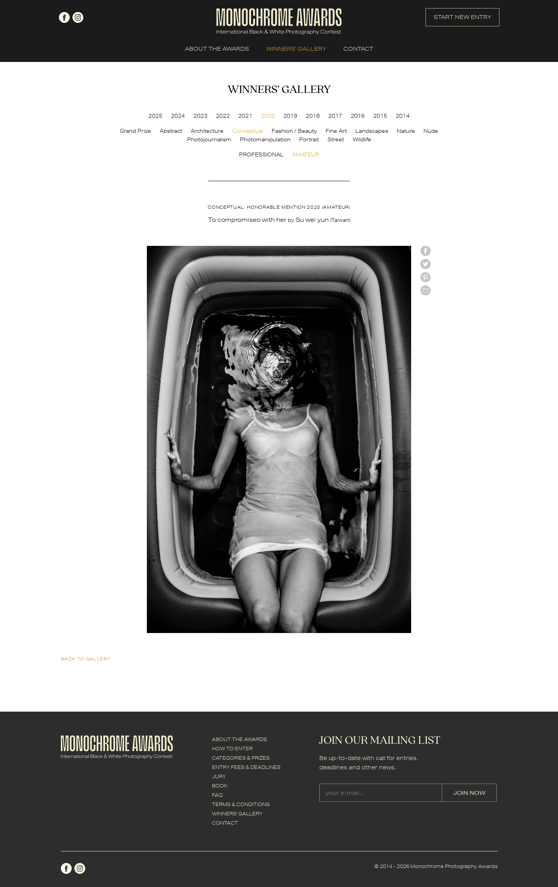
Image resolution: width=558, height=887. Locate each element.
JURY (219, 776)
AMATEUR (305, 154)
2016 (358, 115)
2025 (155, 115)
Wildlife (362, 139)
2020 (268, 115)
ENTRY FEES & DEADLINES (246, 767)
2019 (290, 115)
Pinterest (425, 277)
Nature (406, 130)
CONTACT (358, 48)
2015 (380, 115)
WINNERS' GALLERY (296, 48)
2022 (223, 115)
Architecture (207, 130)
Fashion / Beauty (294, 130)
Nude (431, 130)
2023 (200, 115)
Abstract (171, 130)
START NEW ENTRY (462, 17)
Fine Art (336, 130)
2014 (403, 115)
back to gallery (85, 659)
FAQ (217, 795)
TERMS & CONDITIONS (241, 804)
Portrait (309, 139)
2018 (313, 115)
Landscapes (371, 130)
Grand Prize (135, 130)
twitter (425, 264)
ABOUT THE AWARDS (217, 48)
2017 (335, 115)
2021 (245, 115)
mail (425, 290)
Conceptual (247, 130)
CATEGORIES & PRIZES (241, 758)
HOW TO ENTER (232, 748)
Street (335, 139)
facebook (64, 17)
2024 (178, 115)
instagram (77, 17)
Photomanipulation (265, 139)
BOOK (219, 785)
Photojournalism (209, 139)
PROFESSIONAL (261, 154)
